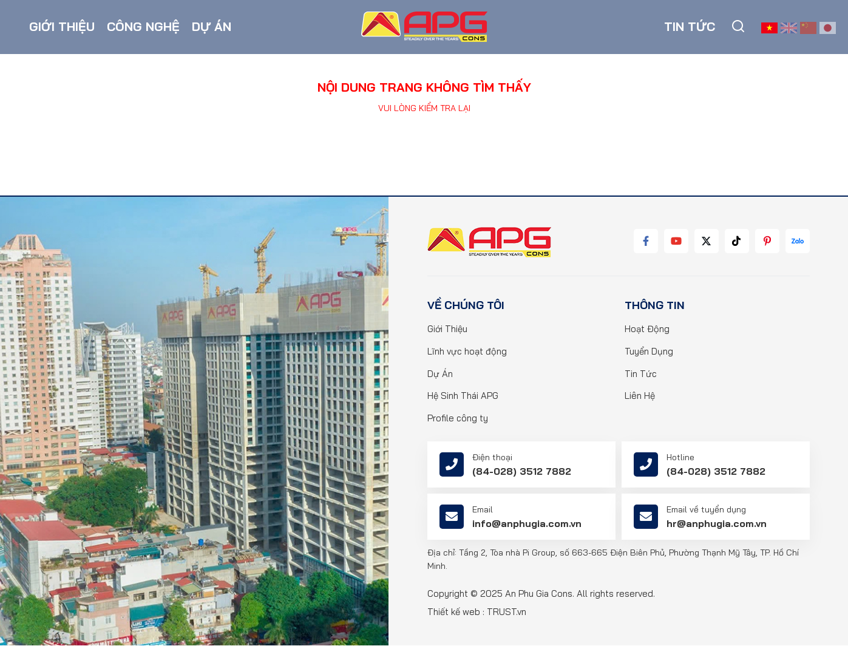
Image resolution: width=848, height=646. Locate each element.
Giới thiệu (62, 27)
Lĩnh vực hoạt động (467, 352)
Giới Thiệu (447, 329)
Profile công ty (457, 419)
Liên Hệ (640, 397)
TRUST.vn (506, 612)
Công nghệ (143, 27)
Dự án (211, 27)
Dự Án (440, 374)
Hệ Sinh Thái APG (462, 397)
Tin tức (689, 27)
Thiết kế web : (455, 612)
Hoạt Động (647, 329)
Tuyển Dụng (649, 352)
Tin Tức (641, 374)
